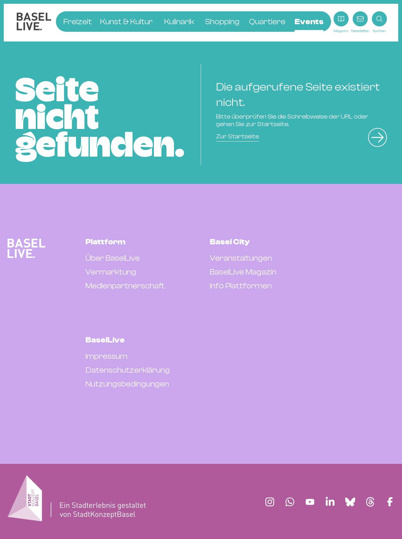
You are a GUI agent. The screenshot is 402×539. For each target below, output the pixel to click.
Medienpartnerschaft (125, 285)
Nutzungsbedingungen (127, 384)
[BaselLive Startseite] (34, 22)
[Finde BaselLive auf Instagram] (270, 502)
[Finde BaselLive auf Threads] (370, 502)
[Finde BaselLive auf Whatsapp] (290, 502)
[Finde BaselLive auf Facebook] (389, 502)
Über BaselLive (112, 258)
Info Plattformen (241, 285)
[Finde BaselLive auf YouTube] (310, 502)
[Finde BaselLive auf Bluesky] (350, 502)
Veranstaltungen (241, 258)
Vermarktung (110, 272)
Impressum (106, 356)
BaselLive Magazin (243, 272)
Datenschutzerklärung (127, 370)
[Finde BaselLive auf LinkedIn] (330, 502)
